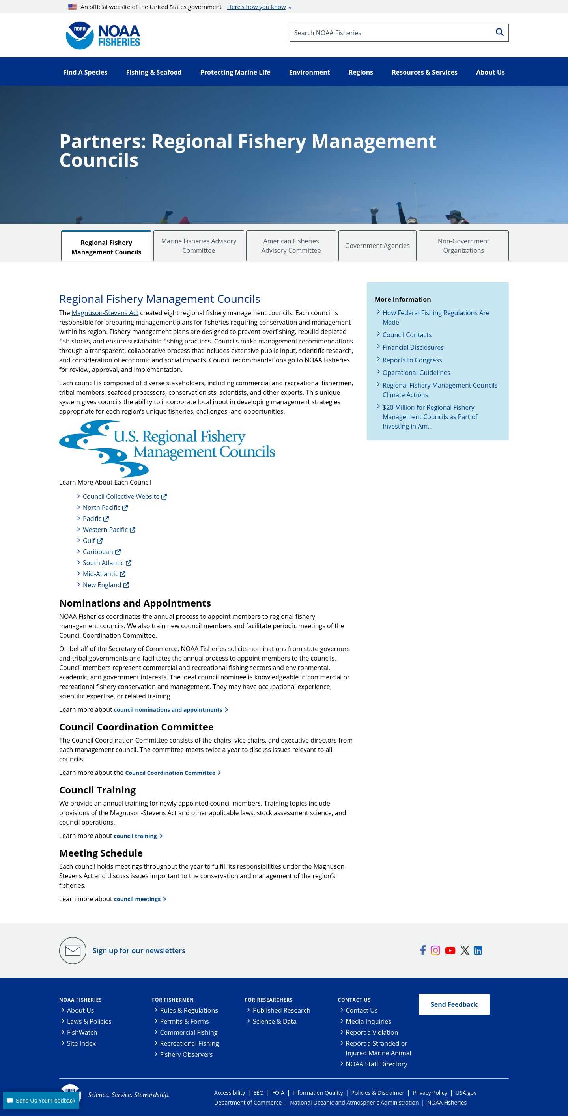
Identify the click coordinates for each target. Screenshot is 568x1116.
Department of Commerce (248, 1102)
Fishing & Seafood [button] (154, 72)
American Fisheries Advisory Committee (291, 246)
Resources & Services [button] (425, 72)
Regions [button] (361, 72)
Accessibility (229, 1092)
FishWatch (82, 1032)
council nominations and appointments (168, 709)
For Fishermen (173, 1000)
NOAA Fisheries (80, 1000)
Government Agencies (377, 245)
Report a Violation (372, 1032)
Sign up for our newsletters (139, 950)
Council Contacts (407, 334)
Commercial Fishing (189, 1032)
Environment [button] (309, 72)
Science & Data (275, 1021)
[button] (41, 1100)
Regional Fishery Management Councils (106, 247)
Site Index (81, 1043)
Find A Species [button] (85, 72)
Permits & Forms (184, 1021)
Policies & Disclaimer (378, 1092)
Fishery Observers (186, 1054)
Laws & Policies (89, 1021)
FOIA (278, 1092)
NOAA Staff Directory (376, 1064)
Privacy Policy (430, 1092)
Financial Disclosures (413, 347)
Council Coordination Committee (170, 772)
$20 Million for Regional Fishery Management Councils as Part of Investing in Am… (430, 417)
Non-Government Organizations (464, 246)
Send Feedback (454, 1004)
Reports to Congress (412, 360)
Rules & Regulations (189, 1010)
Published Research (281, 1010)
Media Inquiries (368, 1021)
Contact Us (354, 1000)
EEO (258, 1092)
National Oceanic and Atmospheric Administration (354, 1102)
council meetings (137, 899)
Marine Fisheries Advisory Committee (199, 246)
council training (134, 836)
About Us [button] (490, 72)
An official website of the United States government (177, 6)
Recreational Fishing (189, 1043)
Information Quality (318, 1092)
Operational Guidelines (416, 372)
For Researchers (269, 1000)
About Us (80, 1010)
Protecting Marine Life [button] (235, 72)
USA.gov (466, 1092)
